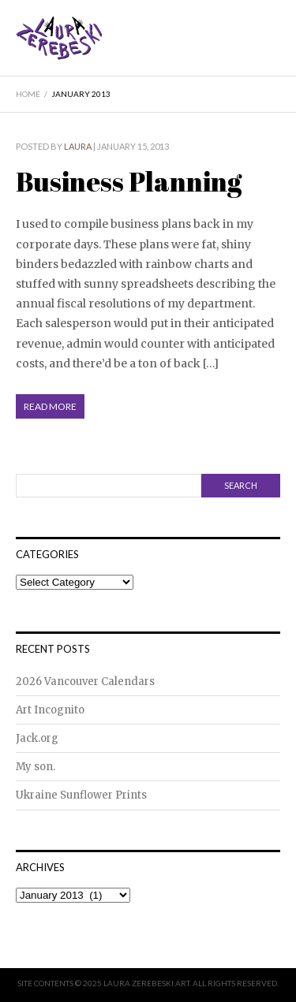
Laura (78, 146)
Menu (270, 50)
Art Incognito (50, 710)
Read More (50, 406)
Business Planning (129, 181)
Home (28, 94)
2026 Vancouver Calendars (85, 681)
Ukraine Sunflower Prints (81, 795)
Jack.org (37, 738)
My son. (35, 766)
